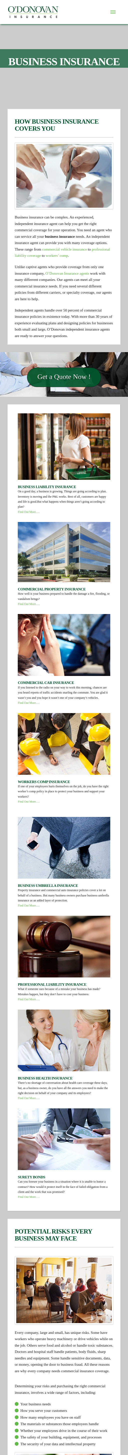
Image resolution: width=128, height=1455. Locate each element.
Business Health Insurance (45, 1078)
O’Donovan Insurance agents (67, 273)
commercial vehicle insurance (64, 249)
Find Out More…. (29, 512)
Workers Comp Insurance (44, 782)
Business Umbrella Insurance (48, 886)
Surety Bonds (31, 1177)
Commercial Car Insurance (46, 683)
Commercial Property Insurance (52, 589)
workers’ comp (57, 256)
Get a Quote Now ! (63, 390)
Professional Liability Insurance (52, 984)
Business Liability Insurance (47, 487)
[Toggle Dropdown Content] (113, 12)
